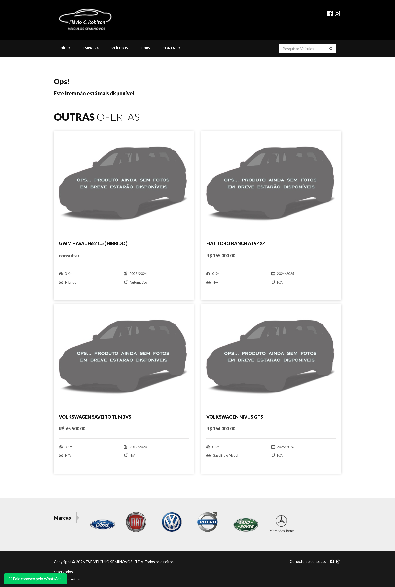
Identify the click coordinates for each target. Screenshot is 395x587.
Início (64, 49)
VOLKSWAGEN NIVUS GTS (234, 417)
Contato (171, 49)
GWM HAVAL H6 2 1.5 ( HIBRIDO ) (93, 244)
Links (145, 49)
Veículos (119, 49)
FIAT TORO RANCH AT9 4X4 (236, 244)
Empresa (91, 49)
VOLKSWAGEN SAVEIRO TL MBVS (95, 417)
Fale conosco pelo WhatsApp (35, 578)
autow (75, 579)
